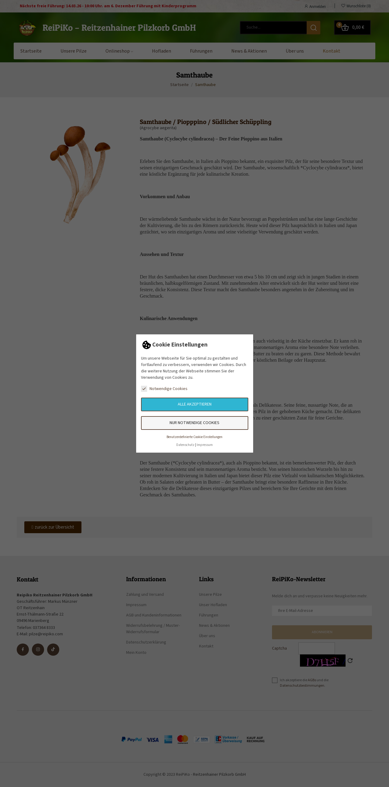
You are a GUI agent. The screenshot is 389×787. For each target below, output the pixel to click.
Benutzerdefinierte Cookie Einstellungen (194, 437)
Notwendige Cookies (164, 389)
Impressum (205, 445)
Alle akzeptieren (195, 404)
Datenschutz (185, 445)
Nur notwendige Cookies (194, 423)
